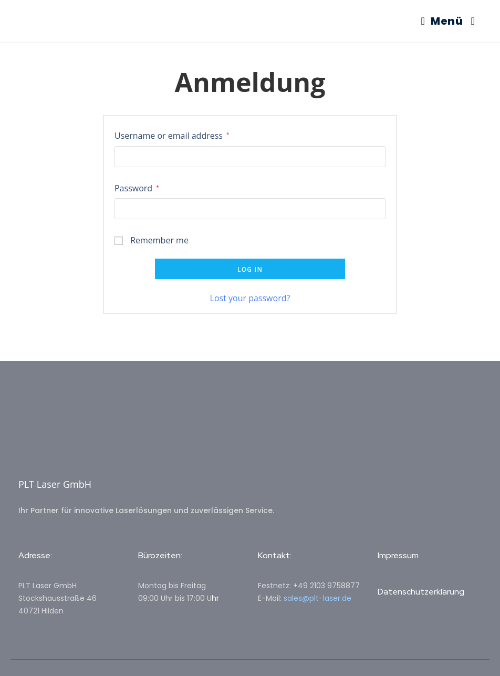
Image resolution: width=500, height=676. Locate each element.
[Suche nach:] (469, 21)
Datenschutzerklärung (421, 591)
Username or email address (172, 134)
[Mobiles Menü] (442, 21)
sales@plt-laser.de (317, 598)
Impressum (398, 555)
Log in (250, 269)
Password (136, 187)
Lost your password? (250, 298)
